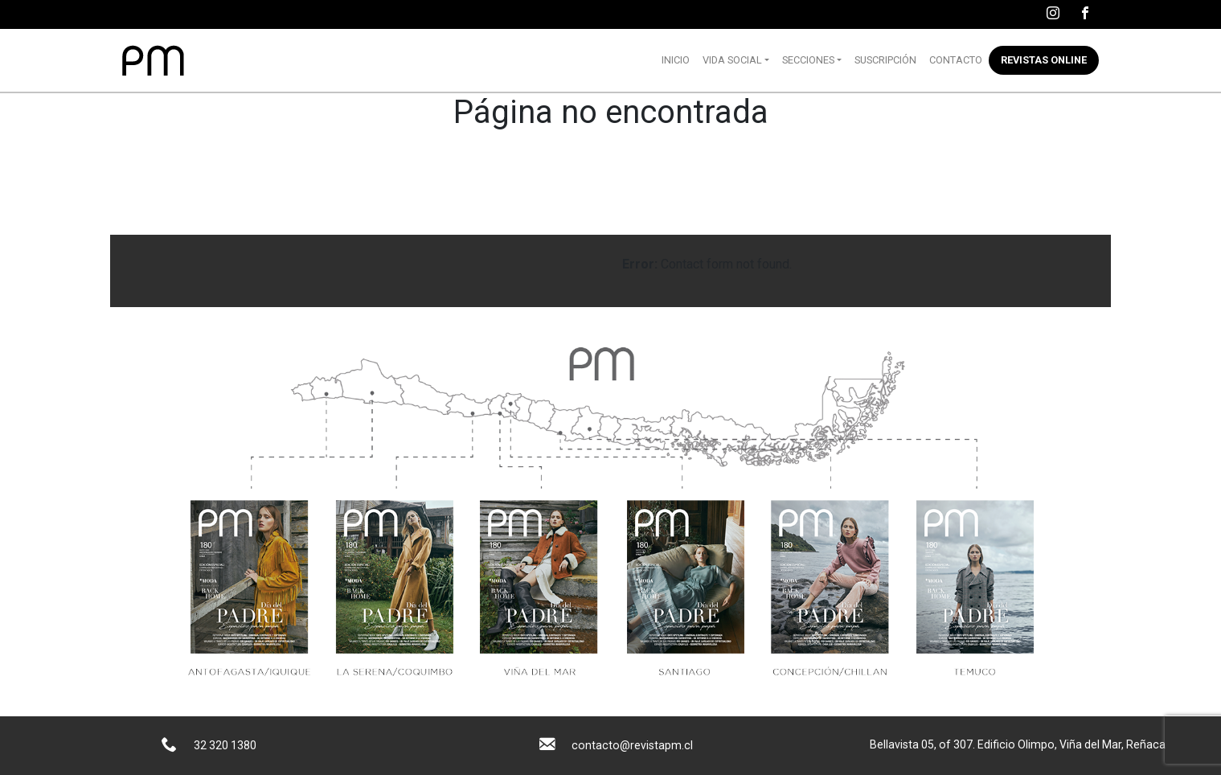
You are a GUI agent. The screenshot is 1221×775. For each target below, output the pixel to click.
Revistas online (1044, 60)
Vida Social (732, 60)
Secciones (808, 60)
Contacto (955, 60)
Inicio (676, 60)
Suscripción (885, 60)
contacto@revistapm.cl (632, 745)
